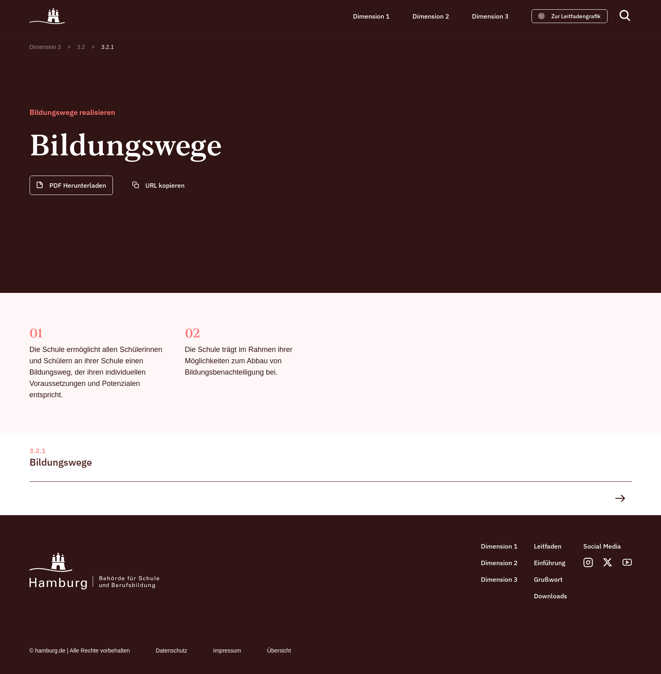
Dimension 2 (430, 16)
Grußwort (548, 579)
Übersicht (279, 650)
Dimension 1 (371, 16)
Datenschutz (171, 650)
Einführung (549, 563)
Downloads (550, 596)
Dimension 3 (490, 16)
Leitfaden (547, 546)
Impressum (227, 650)
